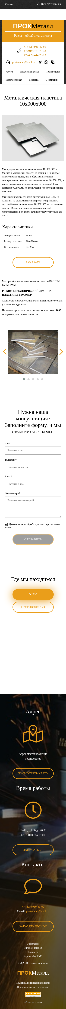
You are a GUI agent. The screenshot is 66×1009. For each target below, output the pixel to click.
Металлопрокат (14, 69)
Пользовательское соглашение (33, 976)
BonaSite (38, 991)
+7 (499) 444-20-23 (35, 44)
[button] (24, 368)
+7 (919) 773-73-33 (35, 39)
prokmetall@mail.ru (23, 51)
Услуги (9, 60)
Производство (53, 60)
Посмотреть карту (33, 762)
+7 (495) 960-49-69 (35, 35)
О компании (52, 69)
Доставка (34, 69)
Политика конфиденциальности (33, 972)
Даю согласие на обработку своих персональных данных (32, 515)
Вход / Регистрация (51, 4)
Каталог (9, 4)
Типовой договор (33, 937)
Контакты (33, 941)
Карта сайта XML (33, 945)
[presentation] (4, 341)
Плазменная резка (29, 60)
